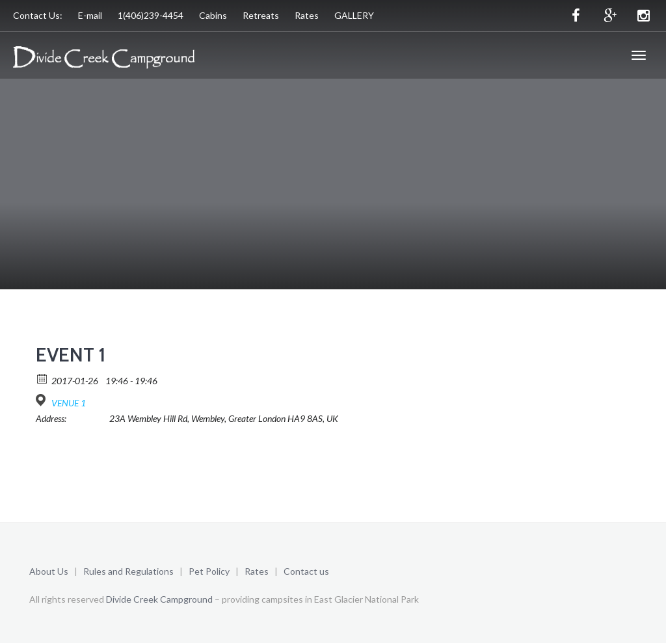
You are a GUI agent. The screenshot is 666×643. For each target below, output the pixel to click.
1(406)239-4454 (150, 15)
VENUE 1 (68, 402)
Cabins (213, 15)
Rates (307, 15)
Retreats (261, 15)
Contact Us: (37, 15)
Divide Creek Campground (159, 599)
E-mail (90, 15)
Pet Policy (209, 571)
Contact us (306, 571)
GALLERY (354, 15)
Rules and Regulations (129, 571)
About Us (48, 571)
